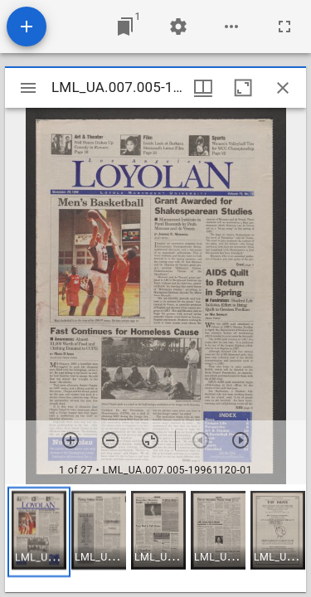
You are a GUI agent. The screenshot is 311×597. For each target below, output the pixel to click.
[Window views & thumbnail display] (203, 88)
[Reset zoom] (150, 440)
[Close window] (283, 88)
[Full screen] (284, 26)
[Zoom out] (110, 440)
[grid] (155, 538)
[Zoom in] (70, 440)
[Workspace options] (231, 26)
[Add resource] (26, 26)
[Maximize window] (243, 88)
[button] (39, 532)
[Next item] (240, 440)
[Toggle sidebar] (28, 88)
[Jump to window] (125, 26)
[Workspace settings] (178, 26)
